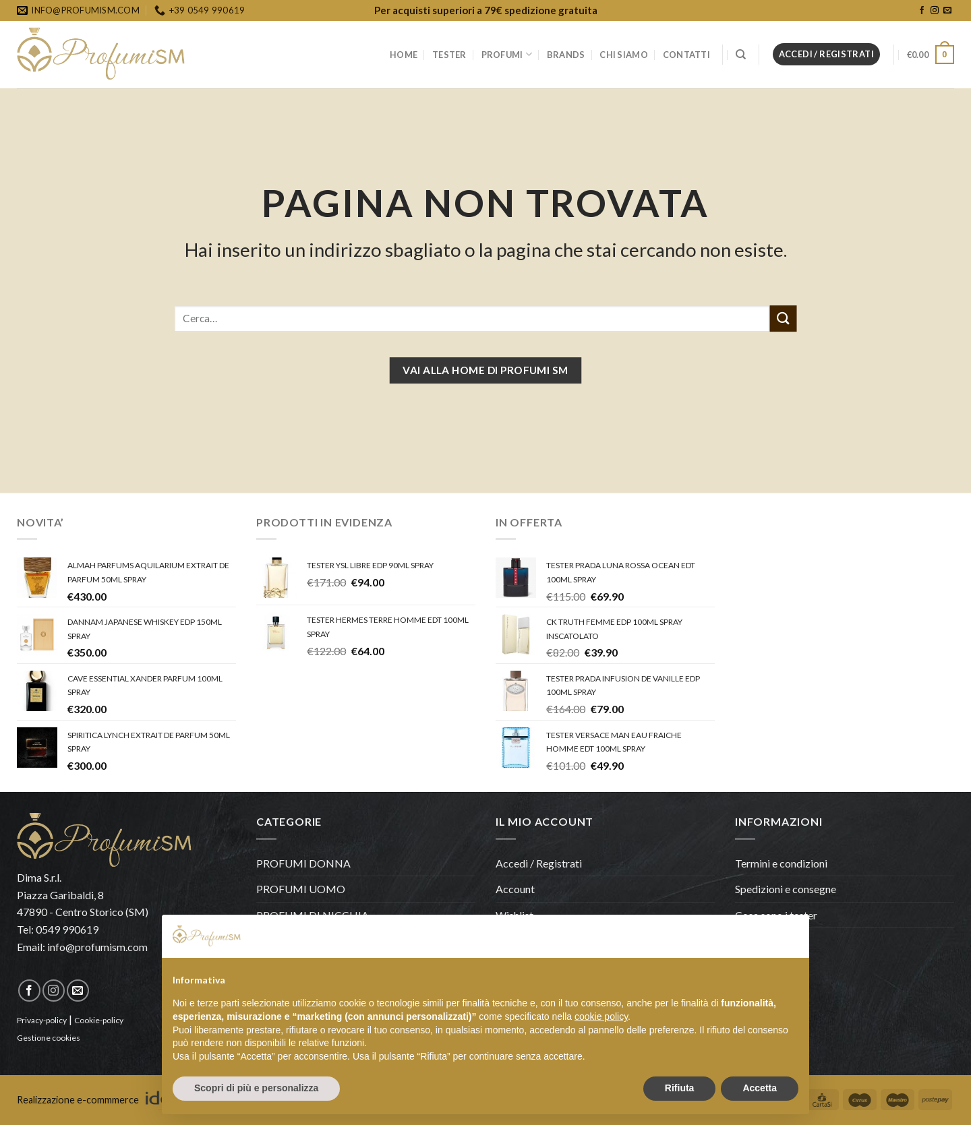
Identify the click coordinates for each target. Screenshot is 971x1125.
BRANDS (566, 54)
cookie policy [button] (601, 1016)
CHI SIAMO (623, 54)
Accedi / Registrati (539, 863)
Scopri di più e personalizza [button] (256, 1088)
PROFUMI (506, 54)
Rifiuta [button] (680, 1088)
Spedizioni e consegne (785, 888)
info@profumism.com (97, 946)
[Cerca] (741, 54)
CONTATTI (686, 54)
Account (515, 888)
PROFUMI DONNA (303, 863)
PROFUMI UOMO (300, 888)
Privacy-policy (42, 1020)
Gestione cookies (48, 1038)
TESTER (449, 54)
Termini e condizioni (781, 863)
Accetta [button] (759, 1088)
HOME (403, 54)
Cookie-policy (98, 1020)
